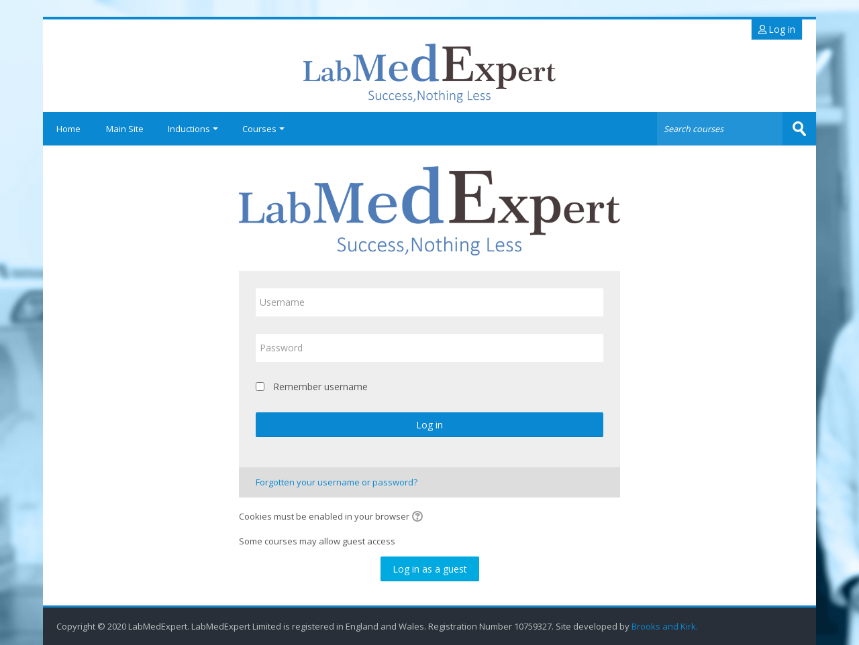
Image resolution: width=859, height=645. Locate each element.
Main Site (125, 129)
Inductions (193, 129)
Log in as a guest (430, 569)
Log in (776, 29)
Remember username (320, 386)
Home (68, 129)
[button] (419, 517)
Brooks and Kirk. (665, 627)
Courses (263, 129)
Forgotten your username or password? (336, 482)
